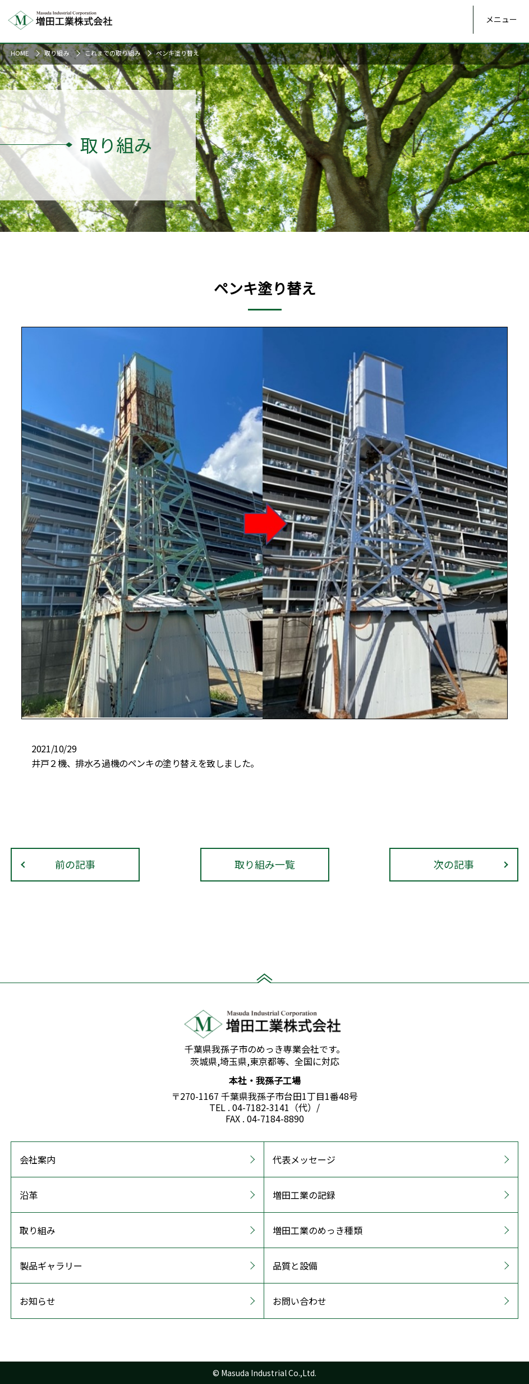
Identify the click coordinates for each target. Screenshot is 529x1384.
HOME (20, 52)
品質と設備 (295, 1265)
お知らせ (38, 1301)
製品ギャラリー (51, 1265)
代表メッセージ (304, 1159)
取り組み (56, 52)
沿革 (29, 1195)
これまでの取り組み (112, 52)
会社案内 (38, 1159)
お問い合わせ (299, 1301)
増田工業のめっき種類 (317, 1230)
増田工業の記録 (304, 1195)
